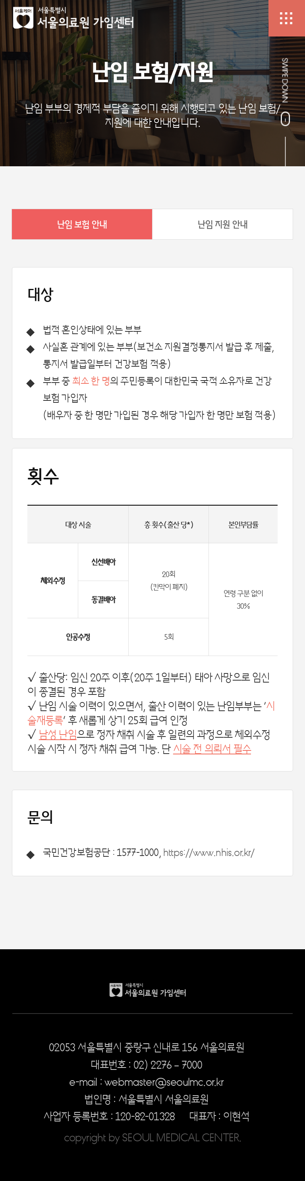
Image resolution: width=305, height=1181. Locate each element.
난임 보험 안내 (82, 224)
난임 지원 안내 (223, 224)
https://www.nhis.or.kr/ (208, 852)
